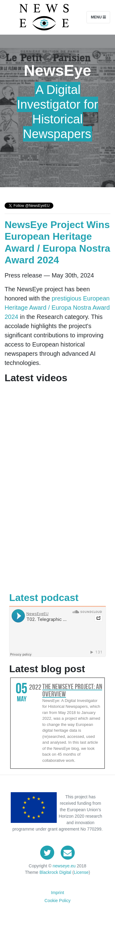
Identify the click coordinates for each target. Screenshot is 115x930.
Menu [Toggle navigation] (98, 17)
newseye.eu (64, 865)
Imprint (57, 892)
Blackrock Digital (55, 872)
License (81, 872)
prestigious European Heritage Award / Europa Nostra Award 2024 (57, 307)
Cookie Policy (57, 900)
